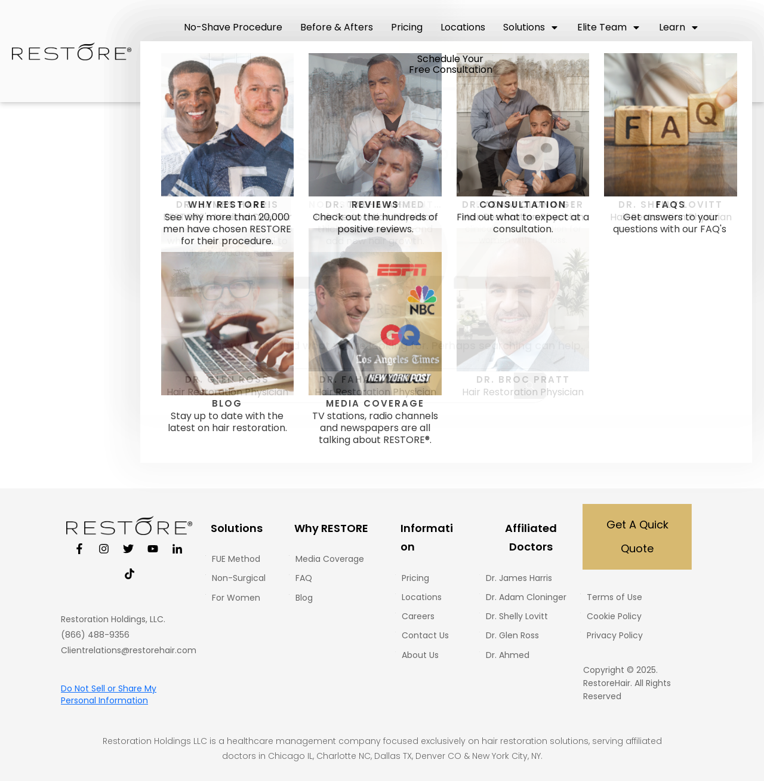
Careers (418, 616)
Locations (422, 597)
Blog (304, 598)
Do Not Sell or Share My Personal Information (108, 694)
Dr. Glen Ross (512, 635)
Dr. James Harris (519, 578)
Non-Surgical (239, 578)
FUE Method (236, 559)
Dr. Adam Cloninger (526, 597)
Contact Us (425, 635)
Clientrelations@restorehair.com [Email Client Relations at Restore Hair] (128, 650)
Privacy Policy (615, 635)
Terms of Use (614, 597)
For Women (236, 598)
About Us (420, 655)
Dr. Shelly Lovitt (517, 616)
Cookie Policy (614, 616)
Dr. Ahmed (507, 655)
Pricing (415, 578)
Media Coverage (329, 559)
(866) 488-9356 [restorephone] (95, 635)
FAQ (303, 578)
